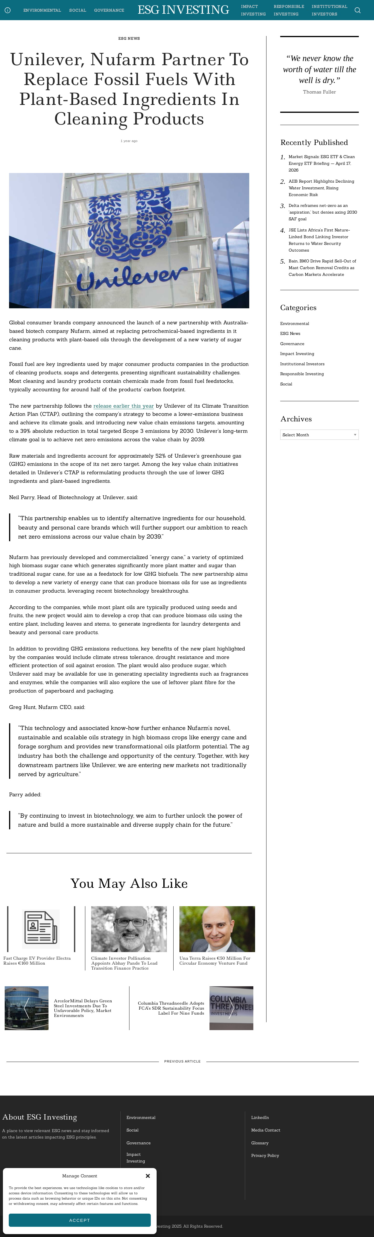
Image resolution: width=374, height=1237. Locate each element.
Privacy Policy (265, 1155)
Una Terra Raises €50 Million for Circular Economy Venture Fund (214, 960)
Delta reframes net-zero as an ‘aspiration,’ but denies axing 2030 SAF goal (323, 212)
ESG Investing (182, 9)
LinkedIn (260, 1117)
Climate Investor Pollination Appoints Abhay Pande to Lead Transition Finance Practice (124, 963)
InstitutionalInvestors (139, 1191)
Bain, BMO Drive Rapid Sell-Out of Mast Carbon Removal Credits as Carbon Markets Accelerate (322, 267)
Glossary (260, 1143)
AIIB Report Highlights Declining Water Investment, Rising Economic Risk (321, 188)
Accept (79, 1220)
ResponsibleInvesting (138, 1175)
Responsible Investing (302, 373)
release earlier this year (124, 405)
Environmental (42, 10)
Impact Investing (297, 353)
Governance (109, 10)
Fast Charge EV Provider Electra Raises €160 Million (37, 960)
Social (77, 10)
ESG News (129, 38)
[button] (148, 1176)
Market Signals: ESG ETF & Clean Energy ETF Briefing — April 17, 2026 (322, 163)
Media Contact (265, 1130)
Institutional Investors (302, 363)
